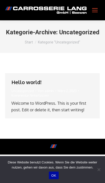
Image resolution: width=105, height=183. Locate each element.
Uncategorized (22, 91)
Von (46, 91)
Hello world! (26, 82)
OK (53, 175)
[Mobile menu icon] (95, 10)
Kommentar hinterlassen (30, 95)
